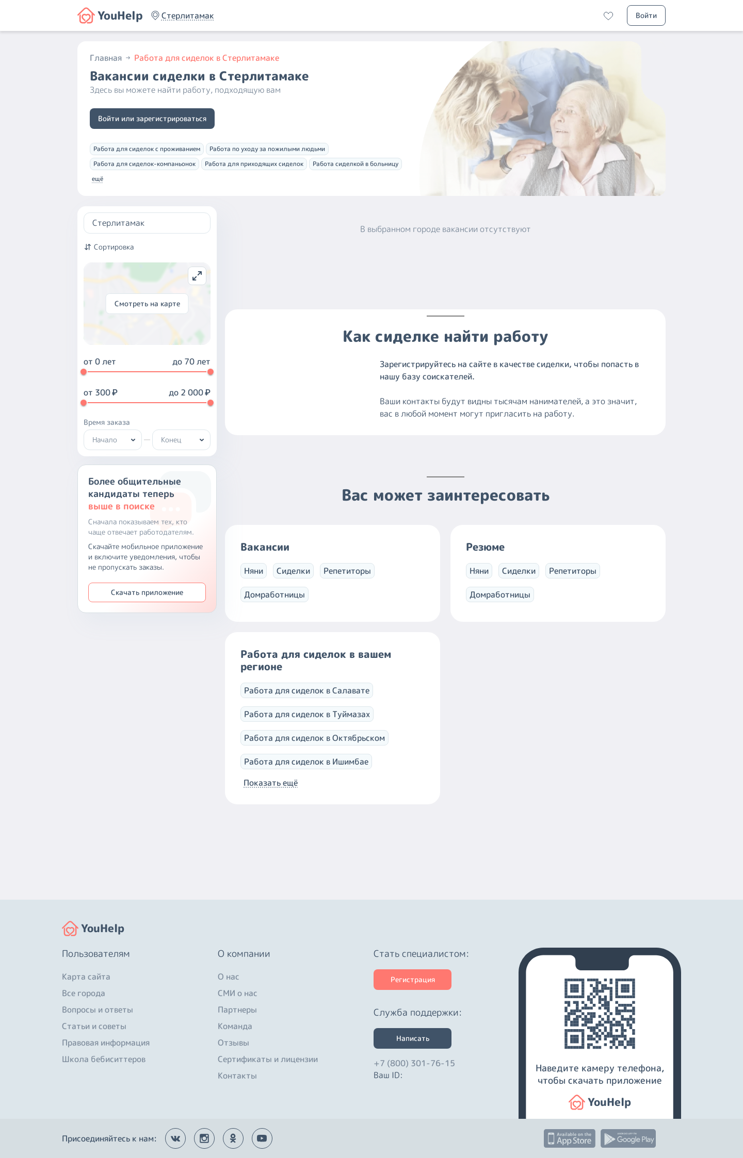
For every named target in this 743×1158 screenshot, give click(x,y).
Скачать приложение (147, 592)
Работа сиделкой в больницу (355, 163)
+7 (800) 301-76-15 (414, 1063)
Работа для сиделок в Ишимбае (306, 771)
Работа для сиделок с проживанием (146, 148)
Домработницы (274, 604)
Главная (111, 57)
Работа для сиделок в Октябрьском (314, 748)
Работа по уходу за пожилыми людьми (267, 148)
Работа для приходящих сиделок (254, 163)
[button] (187, 15)
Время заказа (107, 422)
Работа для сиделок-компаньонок (144, 163)
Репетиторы (347, 581)
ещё (97, 178)
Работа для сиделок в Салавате (306, 700)
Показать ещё (271, 793)
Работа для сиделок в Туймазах (307, 724)
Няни (253, 581)
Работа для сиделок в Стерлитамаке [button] (206, 57)
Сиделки (293, 581)
